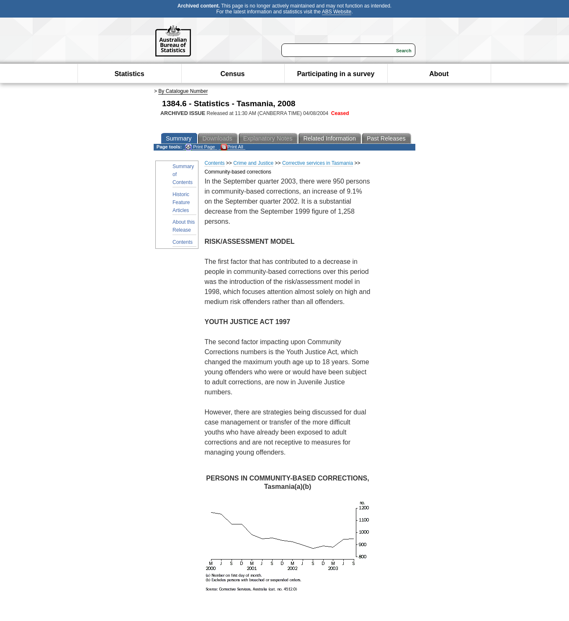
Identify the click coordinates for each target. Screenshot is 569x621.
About (438, 73)
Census (233, 73)
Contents (183, 242)
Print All (232, 147)
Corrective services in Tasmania (317, 163)
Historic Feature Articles (181, 202)
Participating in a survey (335, 73)
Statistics (129, 73)
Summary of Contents (183, 174)
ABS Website (336, 12)
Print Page (200, 147)
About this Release (184, 226)
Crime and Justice (253, 163)
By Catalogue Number (183, 91)
